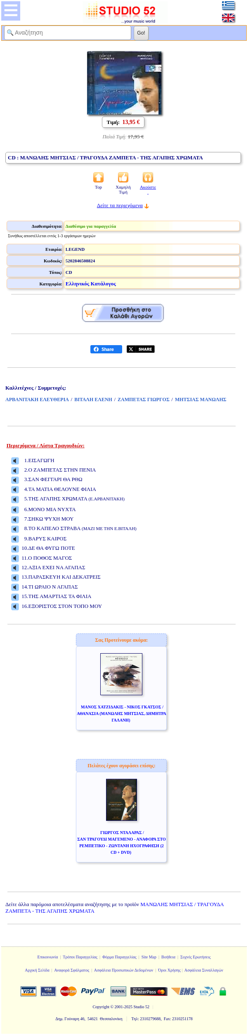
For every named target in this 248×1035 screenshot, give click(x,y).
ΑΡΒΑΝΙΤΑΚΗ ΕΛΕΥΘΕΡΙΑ (37, 399)
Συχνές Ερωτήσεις (195, 957)
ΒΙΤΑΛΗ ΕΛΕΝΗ (93, 399)
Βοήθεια (168, 957)
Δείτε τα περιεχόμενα (120, 205)
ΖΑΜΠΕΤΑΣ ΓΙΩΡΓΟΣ (144, 399)
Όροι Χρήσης (169, 970)
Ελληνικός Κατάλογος (91, 283)
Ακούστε (148, 189)
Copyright (100, 1007)
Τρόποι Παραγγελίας (80, 957)
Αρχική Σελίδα (37, 970)
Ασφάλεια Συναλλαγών (203, 970)
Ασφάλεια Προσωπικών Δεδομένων (124, 970)
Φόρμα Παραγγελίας (119, 957)
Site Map (149, 957)
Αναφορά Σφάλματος (71, 970)
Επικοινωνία (48, 957)
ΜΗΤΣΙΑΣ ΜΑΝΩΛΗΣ (201, 399)
